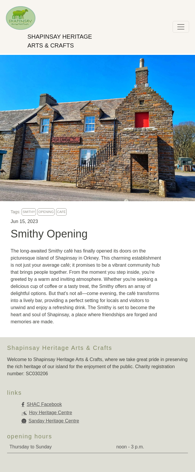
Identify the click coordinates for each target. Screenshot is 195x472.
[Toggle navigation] (181, 27)
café (61, 212)
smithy (29, 212)
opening (46, 212)
